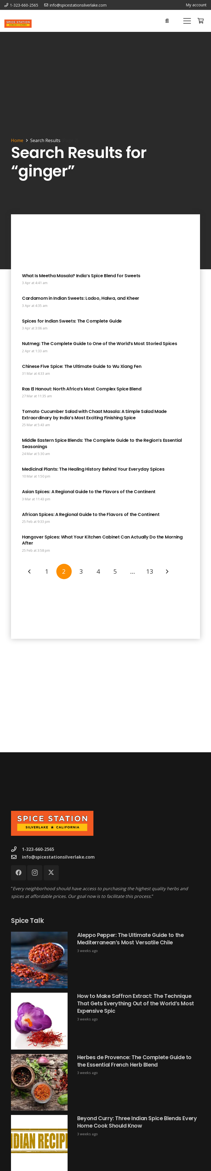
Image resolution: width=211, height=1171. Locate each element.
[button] (167, 21)
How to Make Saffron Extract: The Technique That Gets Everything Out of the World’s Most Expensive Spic (135, 1004)
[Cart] (201, 21)
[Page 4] (98, 571)
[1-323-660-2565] (16, 849)
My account (196, 4)
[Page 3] (81, 571)
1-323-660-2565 (38, 849)
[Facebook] (18, 872)
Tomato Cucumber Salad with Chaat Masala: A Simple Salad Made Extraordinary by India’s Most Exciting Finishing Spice (94, 415)
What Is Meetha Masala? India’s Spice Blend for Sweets (81, 276)
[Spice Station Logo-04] (18, 24)
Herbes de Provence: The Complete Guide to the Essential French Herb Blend (134, 1061)
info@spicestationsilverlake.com (58, 857)
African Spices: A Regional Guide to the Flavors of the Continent (91, 514)
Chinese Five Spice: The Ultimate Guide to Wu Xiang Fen (81, 366)
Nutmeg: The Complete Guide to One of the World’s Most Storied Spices (99, 344)
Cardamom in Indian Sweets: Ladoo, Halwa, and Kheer (80, 298)
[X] (51, 872)
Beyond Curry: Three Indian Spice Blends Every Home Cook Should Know (137, 1122)
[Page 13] (149, 571)
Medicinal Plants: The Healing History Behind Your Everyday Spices (93, 469)
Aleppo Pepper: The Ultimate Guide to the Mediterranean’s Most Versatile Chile (130, 938)
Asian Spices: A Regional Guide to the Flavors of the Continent (89, 492)
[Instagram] (34, 872)
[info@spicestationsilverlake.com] (16, 856)
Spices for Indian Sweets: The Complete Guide (72, 321)
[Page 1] (46, 571)
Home (17, 140)
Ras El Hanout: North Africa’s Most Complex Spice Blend (81, 389)
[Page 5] (115, 571)
